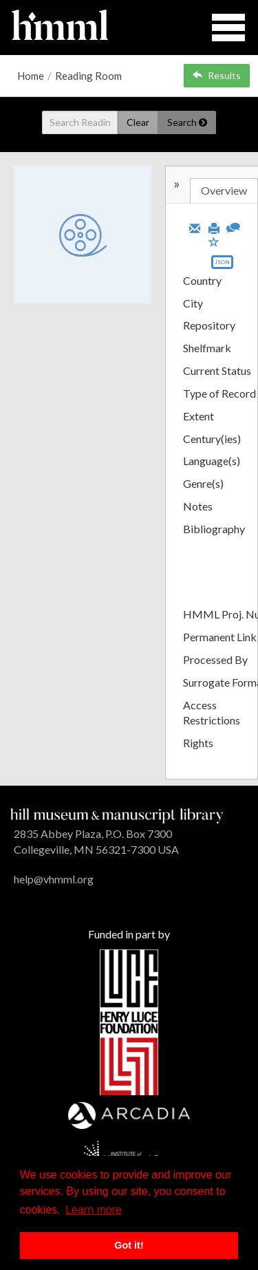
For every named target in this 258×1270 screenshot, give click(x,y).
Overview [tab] (224, 190)
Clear (138, 122)
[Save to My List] (213, 241)
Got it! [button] (128, 1245)
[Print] (213, 227)
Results (217, 75)
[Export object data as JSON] (222, 265)
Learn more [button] (93, 1210)
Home (30, 75)
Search (187, 122)
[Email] (194, 227)
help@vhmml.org (54, 878)
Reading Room (88, 75)
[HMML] (117, 814)
